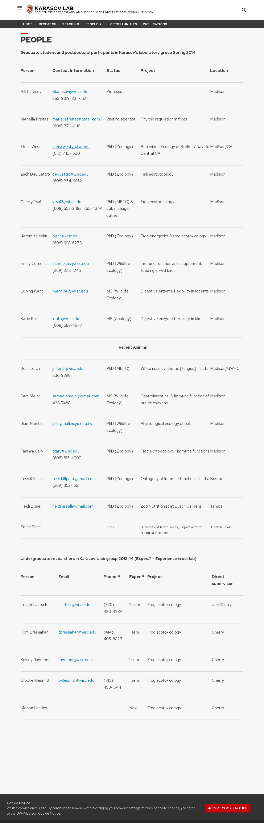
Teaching (70, 24)
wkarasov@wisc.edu (69, 91)
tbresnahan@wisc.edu (77, 632)
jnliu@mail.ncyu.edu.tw (72, 423)
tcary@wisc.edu (66, 451)
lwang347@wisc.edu (70, 291)
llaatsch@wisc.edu (74, 604)
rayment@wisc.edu (75, 659)
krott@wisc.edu (65, 318)
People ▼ (94, 24)
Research (47, 24)
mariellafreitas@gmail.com (76, 119)
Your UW (229, 10)
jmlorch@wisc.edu (67, 368)
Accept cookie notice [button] (227, 808)
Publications (155, 24)
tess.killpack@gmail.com (74, 478)
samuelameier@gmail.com (75, 396)
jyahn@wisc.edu (66, 236)
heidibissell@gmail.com (73, 506)
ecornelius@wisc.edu (70, 263)
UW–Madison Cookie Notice (38, 813)
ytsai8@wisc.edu (66, 201)
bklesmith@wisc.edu (76, 680)
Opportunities (123, 24)
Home (28, 24)
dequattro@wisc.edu (70, 174)
